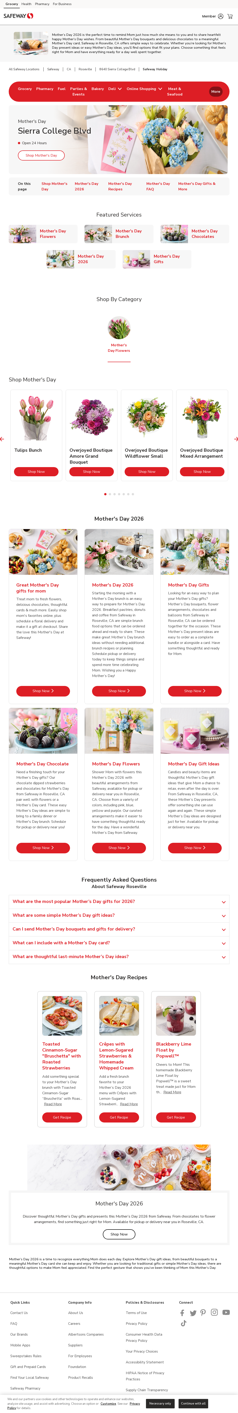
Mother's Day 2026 (96, 259)
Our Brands (19, 1334)
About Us (75, 1313)
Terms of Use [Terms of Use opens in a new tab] (136, 1313)
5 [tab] (124, 494)
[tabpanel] (36, 435)
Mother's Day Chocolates (210, 233)
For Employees (80, 1356)
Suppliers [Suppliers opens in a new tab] (75, 1345)
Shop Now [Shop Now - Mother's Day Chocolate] (51, 847)
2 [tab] (110, 494)
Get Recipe (67, 1117)
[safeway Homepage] (18, 16)
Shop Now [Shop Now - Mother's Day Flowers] (127, 847)
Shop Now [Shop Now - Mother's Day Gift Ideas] (203, 847)
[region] (119, 1404)
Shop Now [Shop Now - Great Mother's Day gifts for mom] (51, 691)
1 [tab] (105, 494)
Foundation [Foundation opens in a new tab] (77, 1367)
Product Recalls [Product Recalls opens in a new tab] (80, 1377)
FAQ (13, 1323)
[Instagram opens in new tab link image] (215, 1314)
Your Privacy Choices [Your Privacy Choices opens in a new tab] (142, 1351)
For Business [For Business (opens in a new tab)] (62, 4)
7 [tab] (133, 494)
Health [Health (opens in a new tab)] (26, 4)
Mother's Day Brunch (134, 233)
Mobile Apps (20, 1345)
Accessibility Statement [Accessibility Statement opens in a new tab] (145, 1362)
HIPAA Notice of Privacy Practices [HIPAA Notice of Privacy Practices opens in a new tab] (145, 1376)
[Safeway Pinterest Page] (203, 1314)
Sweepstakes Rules (26, 1356)
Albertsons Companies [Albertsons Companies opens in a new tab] (86, 1334)
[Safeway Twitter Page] (193, 1314)
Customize (108, 1404)
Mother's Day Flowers (59, 233)
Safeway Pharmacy (25, 1388)
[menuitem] (25, 91)
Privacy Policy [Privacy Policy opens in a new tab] (136, 1323)
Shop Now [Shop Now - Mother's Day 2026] (127, 691)
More (215, 91)
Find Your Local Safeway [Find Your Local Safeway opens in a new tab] (29, 1377)
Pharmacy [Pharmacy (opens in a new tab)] (42, 4)
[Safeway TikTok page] (183, 1325)
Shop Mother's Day (41, 155)
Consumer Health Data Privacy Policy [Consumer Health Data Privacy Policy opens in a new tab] (144, 1337)
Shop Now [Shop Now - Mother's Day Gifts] (203, 691)
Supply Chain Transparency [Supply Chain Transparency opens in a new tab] (147, 1390)
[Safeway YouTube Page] (226, 1314)
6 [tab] (128, 494)
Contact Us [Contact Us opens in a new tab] (19, 1313)
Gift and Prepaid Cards (28, 1367)
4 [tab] (119, 494)
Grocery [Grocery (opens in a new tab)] (12, 4)
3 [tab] (114, 494)
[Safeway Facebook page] (183, 1314)
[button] (212, 16)
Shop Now (43, 471)
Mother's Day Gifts (172, 259)
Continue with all (193, 1403)
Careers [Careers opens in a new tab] (74, 1323)
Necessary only (160, 1403)
